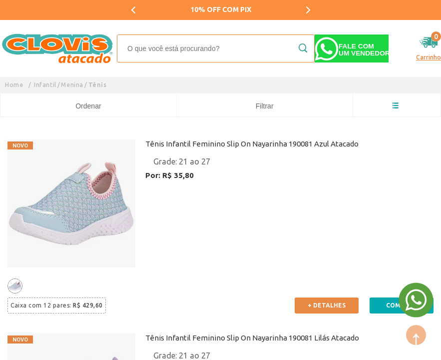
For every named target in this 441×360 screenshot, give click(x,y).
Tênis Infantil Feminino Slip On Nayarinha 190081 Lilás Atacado (252, 338)
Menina (72, 85)
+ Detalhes (327, 305)
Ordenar (88, 106)
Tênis (97, 85)
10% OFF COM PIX (220, 10)
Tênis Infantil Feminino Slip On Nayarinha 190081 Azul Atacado (252, 144)
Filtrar (265, 106)
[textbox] (216, 48)
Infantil (45, 85)
